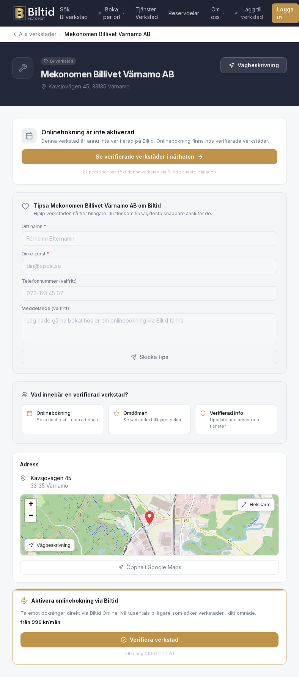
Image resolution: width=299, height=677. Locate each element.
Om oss (218, 13)
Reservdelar (183, 13)
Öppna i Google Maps (149, 567)
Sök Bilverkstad (74, 13)
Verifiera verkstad (149, 639)
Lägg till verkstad (248, 13)
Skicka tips (149, 357)
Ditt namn (34, 226)
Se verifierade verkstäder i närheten (149, 156)
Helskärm (256, 504)
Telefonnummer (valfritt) (49, 281)
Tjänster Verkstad (146, 13)
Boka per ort (111, 13)
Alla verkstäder (34, 34)
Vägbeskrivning (253, 65)
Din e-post (35, 254)
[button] (149, 518)
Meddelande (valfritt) (45, 308)
